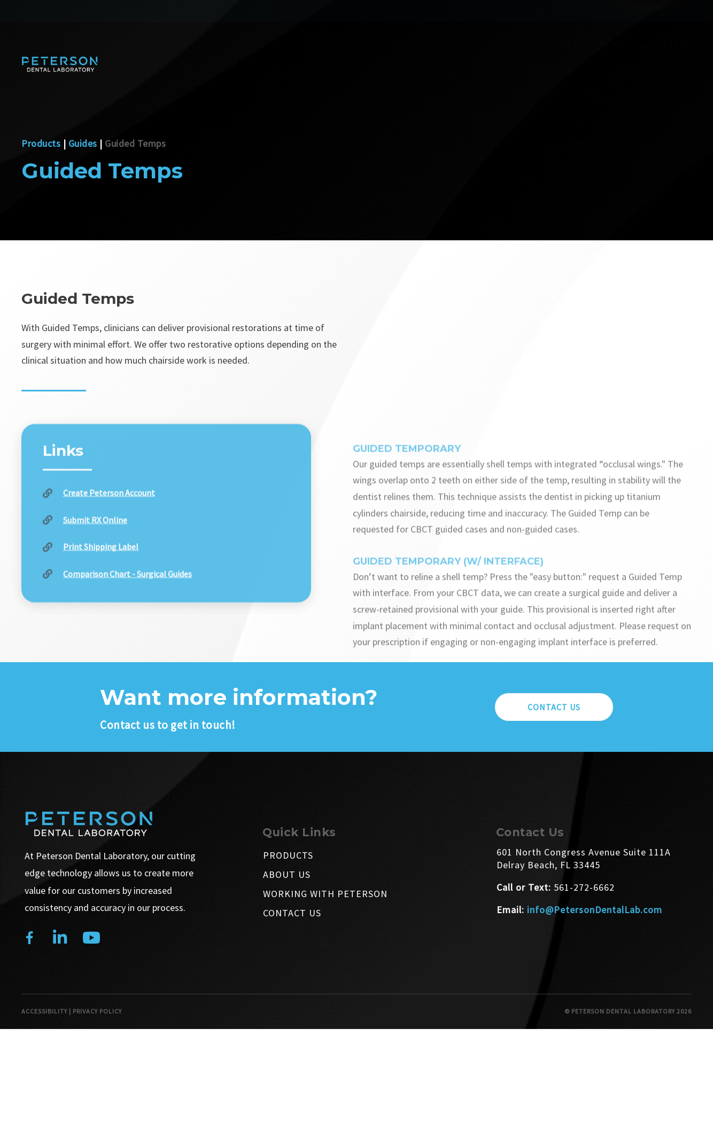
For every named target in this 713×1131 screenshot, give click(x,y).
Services (659, 65)
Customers (383, 22)
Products (592, 65)
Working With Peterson (325, 893)
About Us (309, 22)
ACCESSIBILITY (44, 1011)
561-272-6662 (584, 887)
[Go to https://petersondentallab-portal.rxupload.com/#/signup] (166, 535)
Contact (651, 22)
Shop (584, 22)
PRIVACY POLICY (97, 1011)
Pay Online (461, 22)
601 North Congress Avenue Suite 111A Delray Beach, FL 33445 (584, 858)
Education (528, 22)
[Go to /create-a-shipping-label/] (166, 588)
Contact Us (292, 913)
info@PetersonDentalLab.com (594, 910)
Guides (82, 143)
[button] (554, 707)
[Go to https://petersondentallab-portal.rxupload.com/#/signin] (166, 561)
